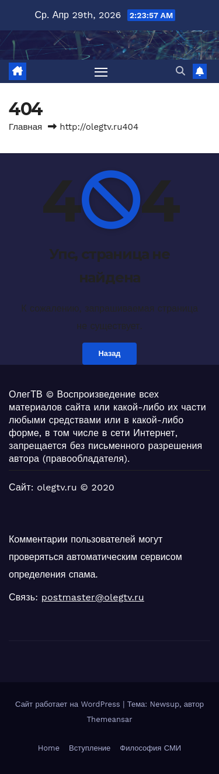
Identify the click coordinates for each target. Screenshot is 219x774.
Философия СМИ (150, 748)
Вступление (89, 748)
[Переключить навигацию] (101, 71)
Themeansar (110, 719)
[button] (180, 71)
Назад (110, 353)
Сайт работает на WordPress (69, 704)
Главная (25, 127)
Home (49, 748)
